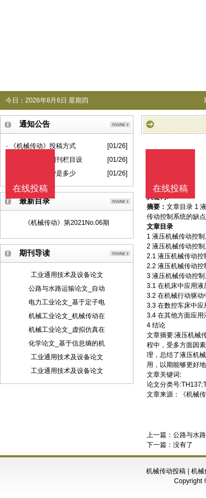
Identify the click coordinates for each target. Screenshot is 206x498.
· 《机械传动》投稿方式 (41, 146)
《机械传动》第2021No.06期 (66, 223)
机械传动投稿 (166, 471)
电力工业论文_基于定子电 (67, 302)
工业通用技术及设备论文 (67, 275)
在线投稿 (170, 188)
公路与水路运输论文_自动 (67, 288)
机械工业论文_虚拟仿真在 (67, 329)
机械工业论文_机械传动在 (67, 316)
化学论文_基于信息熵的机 (67, 343)
